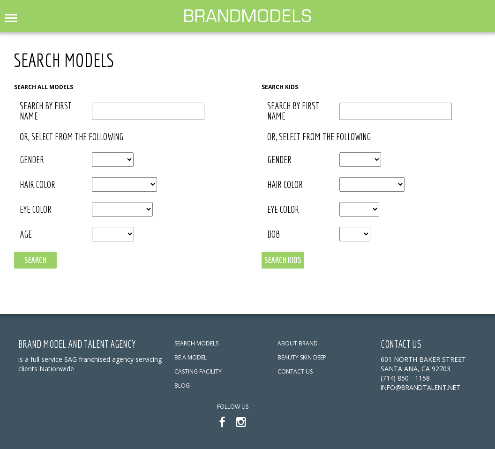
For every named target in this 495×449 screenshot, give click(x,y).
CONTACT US (295, 371)
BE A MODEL (190, 357)
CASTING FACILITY (198, 371)
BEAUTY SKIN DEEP (302, 357)
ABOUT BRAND (298, 343)
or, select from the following (71, 137)
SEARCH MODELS (196, 343)
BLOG (182, 385)
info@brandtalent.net (423, 387)
